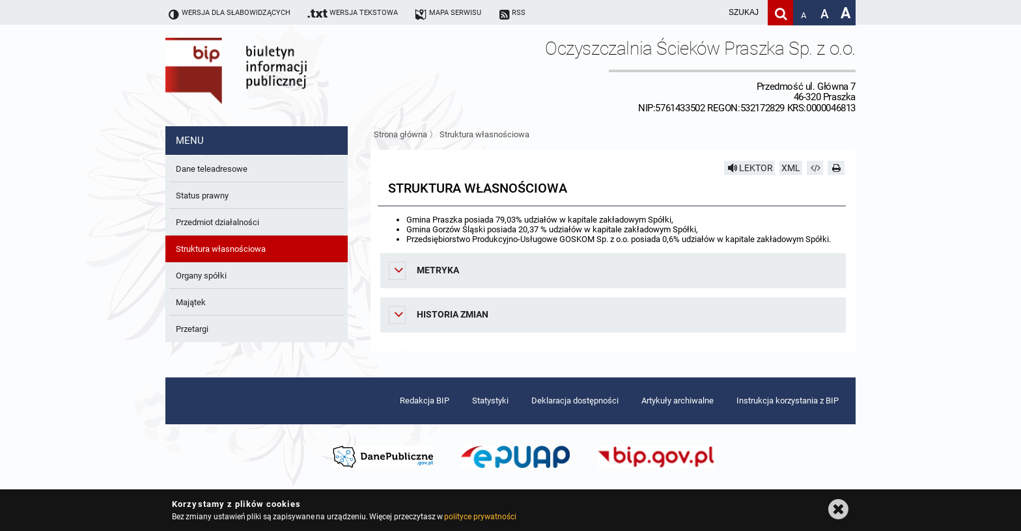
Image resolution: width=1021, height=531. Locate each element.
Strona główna (400, 134)
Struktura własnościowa (484, 134)
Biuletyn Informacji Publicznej (272, 75)
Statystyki (490, 400)
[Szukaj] (780, 12)
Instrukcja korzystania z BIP (787, 400)
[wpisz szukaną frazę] (711, 12)
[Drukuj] (836, 168)
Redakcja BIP (424, 400)
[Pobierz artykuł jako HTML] (815, 168)
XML (790, 168)
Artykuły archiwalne (677, 400)
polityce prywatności (480, 516)
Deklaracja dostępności (575, 400)
